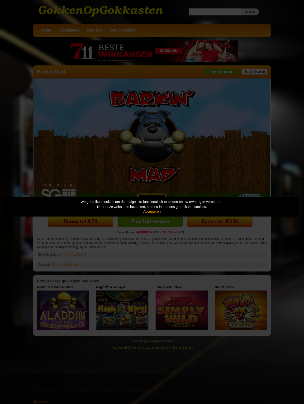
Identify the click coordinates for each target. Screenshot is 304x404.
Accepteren (152, 211)
